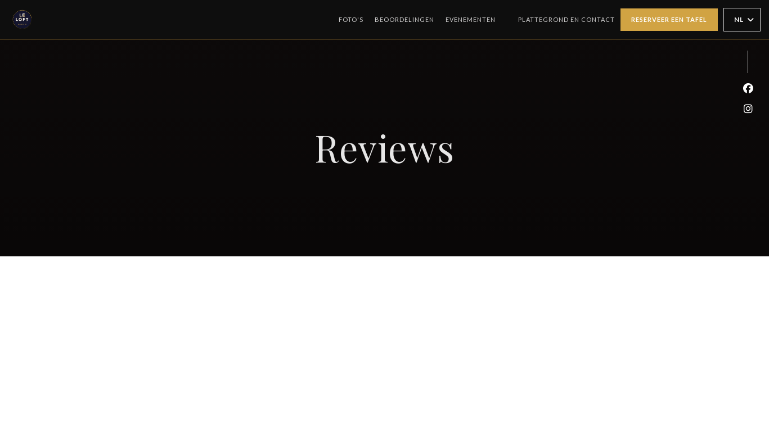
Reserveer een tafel (669, 19)
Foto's (351, 19)
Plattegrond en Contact (566, 19)
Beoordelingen (404, 19)
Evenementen (471, 19)
